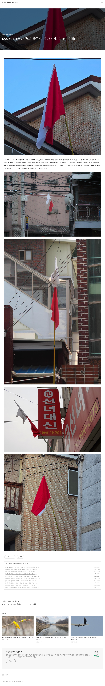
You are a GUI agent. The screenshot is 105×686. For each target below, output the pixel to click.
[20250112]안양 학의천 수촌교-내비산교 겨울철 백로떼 (20, 583)
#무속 (23, 160)
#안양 (33, 160)
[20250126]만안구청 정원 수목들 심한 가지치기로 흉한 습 (21, 567)
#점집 (28, 160)
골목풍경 (15, 563)
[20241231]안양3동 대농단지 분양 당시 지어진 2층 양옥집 (21, 587)
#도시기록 (17, 160)
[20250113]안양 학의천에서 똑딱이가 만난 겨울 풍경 (19, 581)
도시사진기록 (9, 563)
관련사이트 (5, 675)
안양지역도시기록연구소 (10, 2)
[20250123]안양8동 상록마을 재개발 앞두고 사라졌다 (20, 569)
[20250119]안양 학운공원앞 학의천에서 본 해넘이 (19, 571)
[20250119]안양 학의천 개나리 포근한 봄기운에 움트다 (20, 574)
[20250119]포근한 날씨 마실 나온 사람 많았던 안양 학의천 (21, 576)
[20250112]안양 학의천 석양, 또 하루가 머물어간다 (19, 585)
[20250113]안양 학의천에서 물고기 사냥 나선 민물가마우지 (21, 578)
